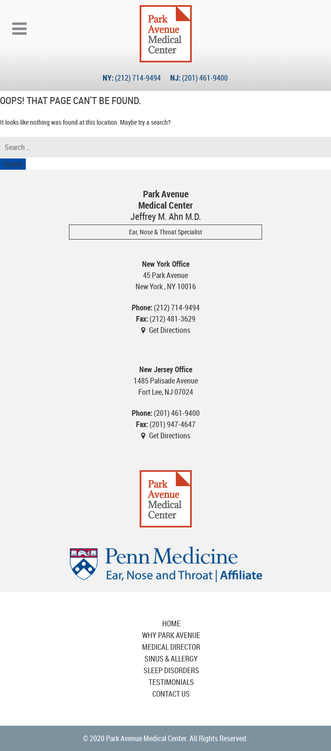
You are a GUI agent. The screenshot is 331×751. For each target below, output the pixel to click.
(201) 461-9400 (205, 78)
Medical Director (171, 647)
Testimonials (171, 682)
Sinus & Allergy (171, 658)
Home (171, 623)
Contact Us (171, 694)
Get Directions (169, 330)
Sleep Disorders (171, 670)
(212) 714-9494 (138, 78)
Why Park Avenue (171, 635)
